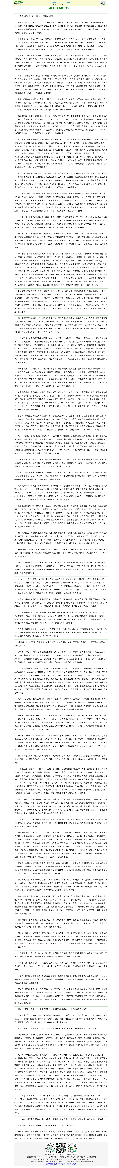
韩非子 (63, 1164)
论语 (55, 1164)
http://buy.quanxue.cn (43, 1157)
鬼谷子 (68, 1164)
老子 (59, 1164)
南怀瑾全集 (50, 1164)
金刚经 (73, 1164)
